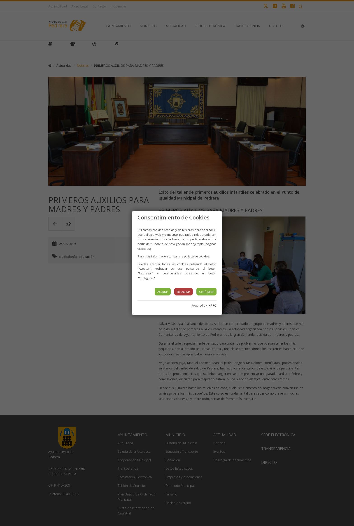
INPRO (212, 305)
